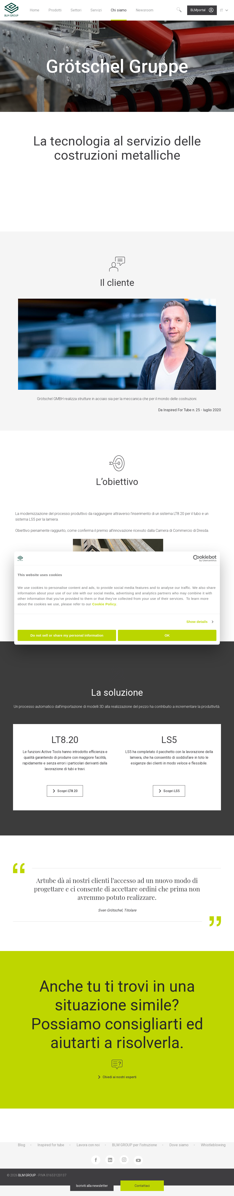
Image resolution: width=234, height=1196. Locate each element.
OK (167, 635)
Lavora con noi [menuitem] (88, 1145)
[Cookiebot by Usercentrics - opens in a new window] (196, 558)
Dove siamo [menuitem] (179, 1145)
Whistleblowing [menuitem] (213, 1145)
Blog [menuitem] (21, 1145)
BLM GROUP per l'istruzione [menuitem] (134, 1145)
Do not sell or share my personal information (66, 635)
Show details (197, 622)
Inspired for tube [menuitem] (50, 1145)
